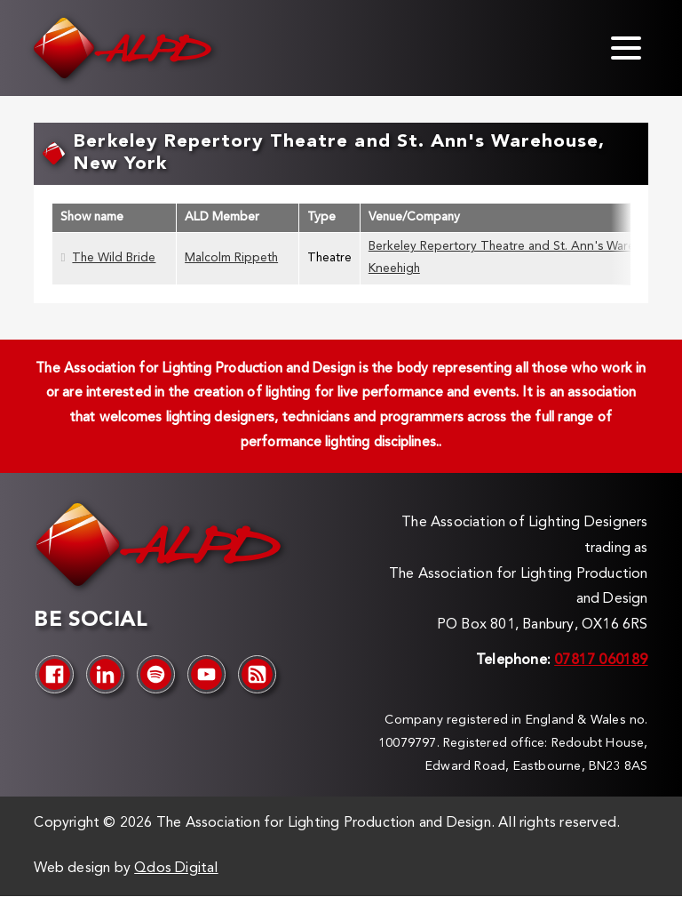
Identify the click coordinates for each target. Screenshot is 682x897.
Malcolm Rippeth (231, 258)
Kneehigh (394, 269)
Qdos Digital (176, 868)
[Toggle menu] (626, 48)
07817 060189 (600, 660)
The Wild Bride (113, 258)
